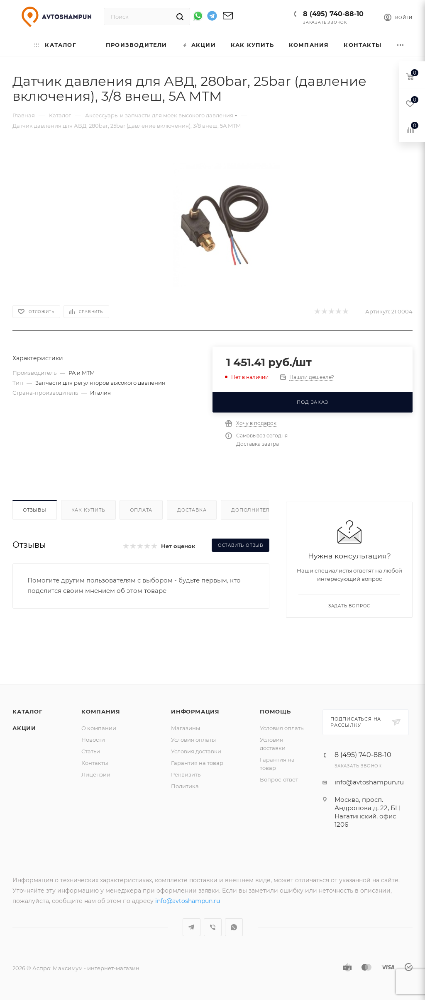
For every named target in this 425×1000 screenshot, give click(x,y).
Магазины (185, 728)
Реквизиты (186, 774)
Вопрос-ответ (279, 779)
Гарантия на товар (197, 763)
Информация (195, 711)
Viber (213, 927)
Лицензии (95, 774)
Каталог (27, 711)
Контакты (94, 763)
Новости (93, 739)
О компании (98, 728)
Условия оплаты (193, 739)
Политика (185, 786)
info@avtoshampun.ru (369, 782)
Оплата (141, 510)
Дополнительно (256, 510)
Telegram (191, 927)
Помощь (275, 711)
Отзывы (34, 510)
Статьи (90, 751)
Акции (24, 728)
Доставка (191, 510)
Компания (100, 711)
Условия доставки (196, 751)
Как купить (88, 510)
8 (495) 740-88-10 (333, 14)
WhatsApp (234, 927)
